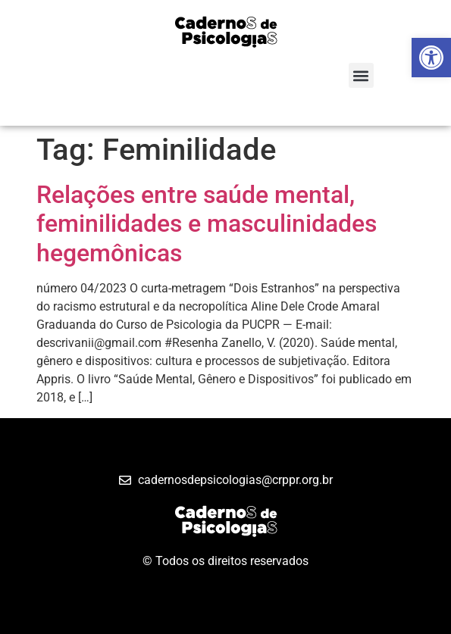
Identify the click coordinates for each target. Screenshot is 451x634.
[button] (361, 75)
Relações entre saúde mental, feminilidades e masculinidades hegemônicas (206, 223)
